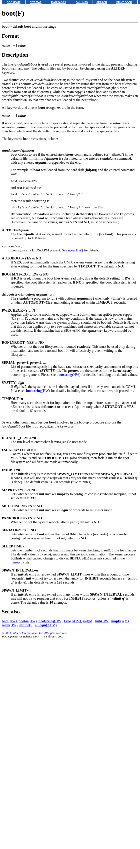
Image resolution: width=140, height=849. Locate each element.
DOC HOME (14, 2)
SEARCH (101, 2)
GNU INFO (82, 2)
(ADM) (72, 623)
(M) (88, 623)
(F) (17, 564)
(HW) (75, 252)
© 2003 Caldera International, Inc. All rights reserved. (34, 635)
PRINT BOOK (124, 2)
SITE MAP (36, 2)
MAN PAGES (58, 2)
